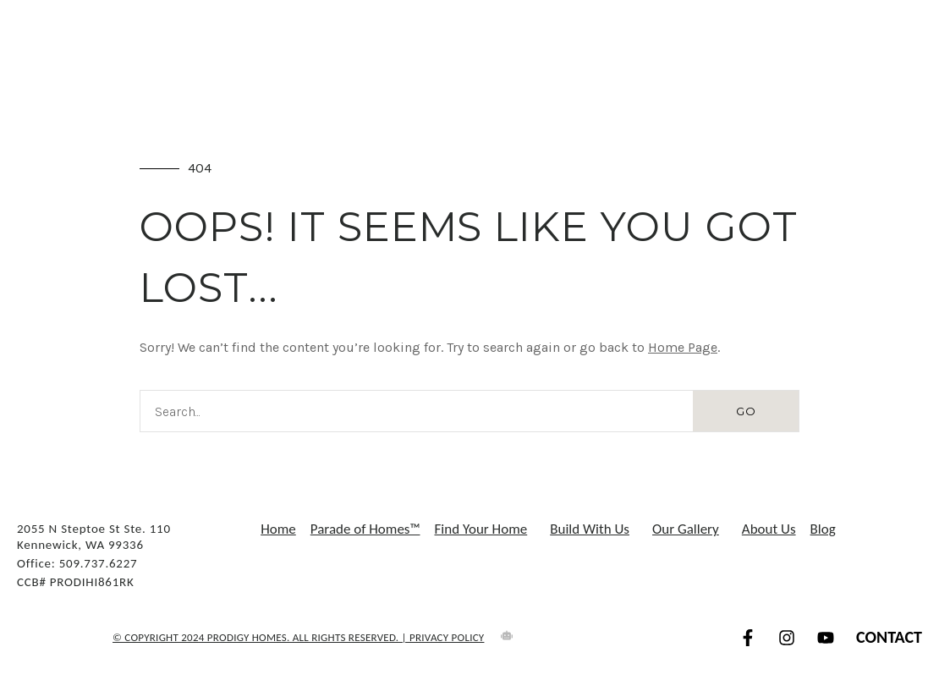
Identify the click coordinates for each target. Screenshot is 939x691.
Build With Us (594, 529)
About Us (769, 529)
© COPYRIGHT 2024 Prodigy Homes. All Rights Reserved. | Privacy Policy (298, 637)
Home (278, 529)
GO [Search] (746, 411)
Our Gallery (690, 529)
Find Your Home (485, 529)
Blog (823, 529)
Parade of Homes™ (365, 529)
